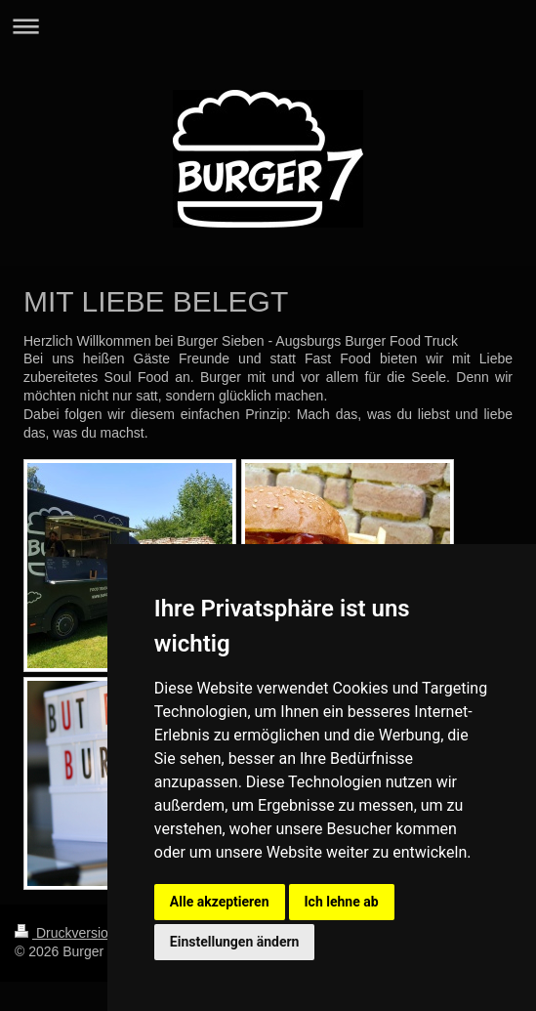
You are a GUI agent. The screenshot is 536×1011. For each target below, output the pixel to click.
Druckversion (67, 933)
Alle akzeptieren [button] (219, 901)
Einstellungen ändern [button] (235, 941)
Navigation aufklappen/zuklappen (268, 26)
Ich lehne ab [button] (342, 901)
